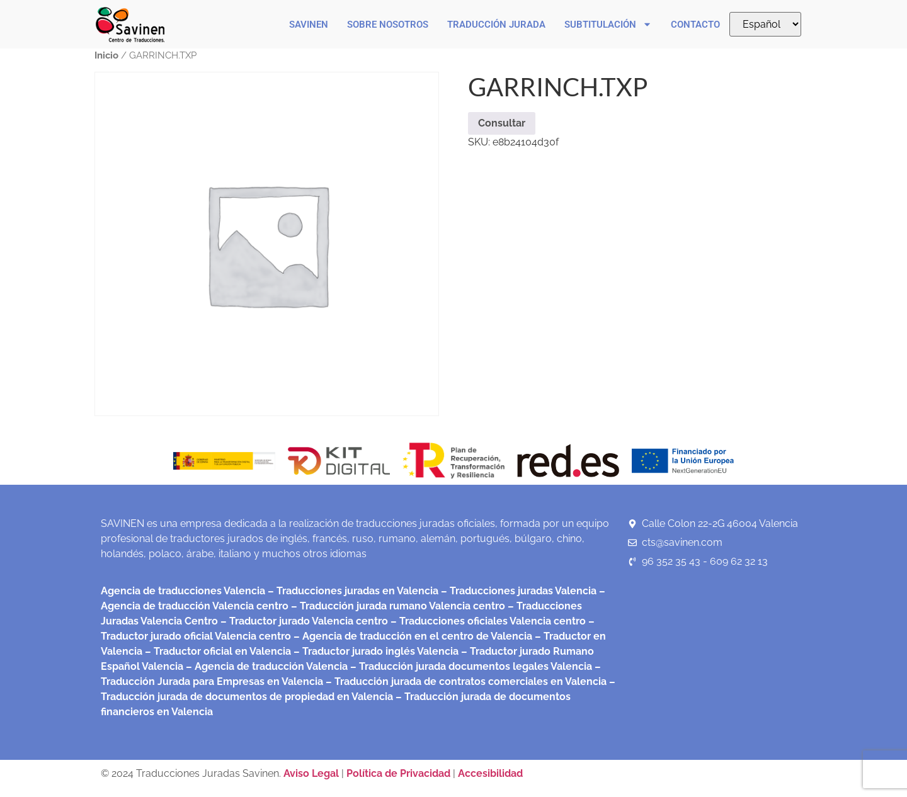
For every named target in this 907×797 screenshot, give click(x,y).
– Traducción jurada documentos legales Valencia (470, 666)
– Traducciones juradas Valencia (517, 591)
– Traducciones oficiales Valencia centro (487, 621)
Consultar (501, 123)
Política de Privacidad (398, 773)
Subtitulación (608, 24)
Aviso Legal (312, 773)
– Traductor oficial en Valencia (218, 651)
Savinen (308, 24)
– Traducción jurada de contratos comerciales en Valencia (465, 681)
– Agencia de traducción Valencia (265, 666)
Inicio (106, 55)
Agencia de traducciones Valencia (183, 591)
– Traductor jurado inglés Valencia (376, 651)
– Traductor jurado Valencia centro (303, 621)
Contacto (695, 24)
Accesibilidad (490, 773)
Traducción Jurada (496, 24)
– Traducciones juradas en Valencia (351, 591)
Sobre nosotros (387, 24)
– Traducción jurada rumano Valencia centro (396, 606)
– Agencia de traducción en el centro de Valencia (411, 636)
